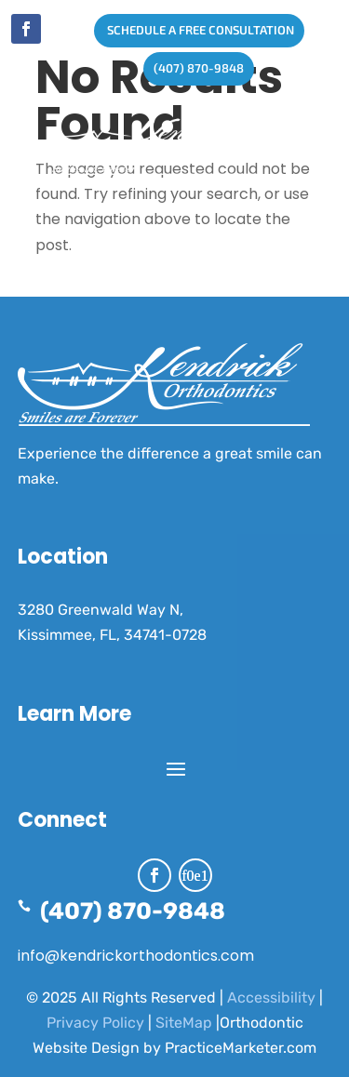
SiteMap (183, 1022)
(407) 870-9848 (193, 67)
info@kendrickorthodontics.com (136, 955)
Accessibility (271, 997)
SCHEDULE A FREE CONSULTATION (194, 29)
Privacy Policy (95, 1022)
